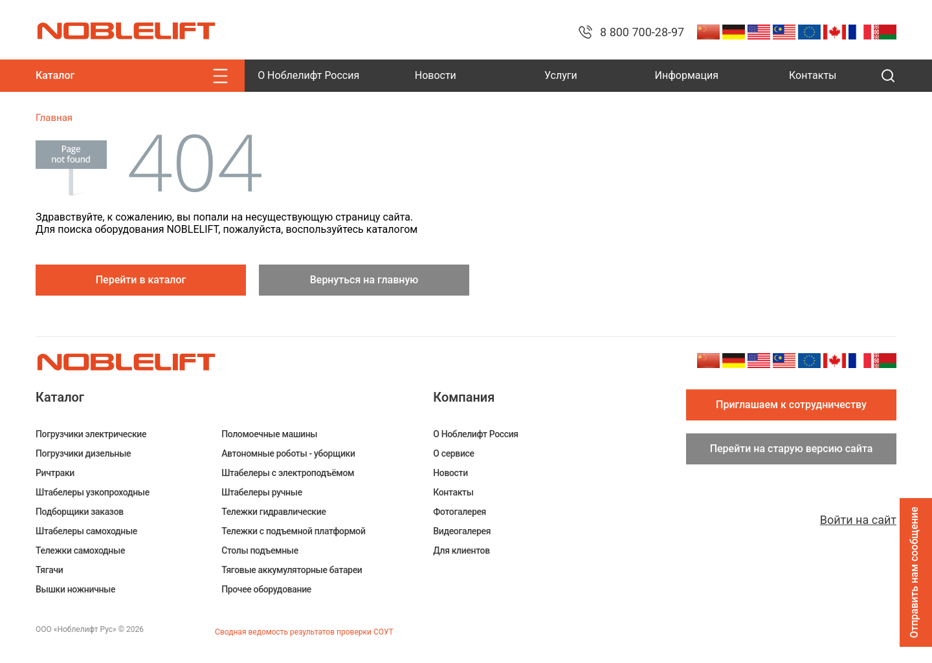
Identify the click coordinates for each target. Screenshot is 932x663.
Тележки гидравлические (273, 511)
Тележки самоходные (80, 550)
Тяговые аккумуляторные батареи (291, 570)
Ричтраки (55, 473)
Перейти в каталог (141, 280)
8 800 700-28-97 (642, 32)
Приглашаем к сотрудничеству (791, 404)
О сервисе (453, 453)
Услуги (560, 75)
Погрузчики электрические (91, 434)
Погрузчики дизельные (83, 453)
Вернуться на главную (364, 280)
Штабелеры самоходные (86, 531)
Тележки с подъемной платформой (293, 531)
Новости (435, 75)
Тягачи (49, 570)
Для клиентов (461, 550)
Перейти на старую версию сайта (791, 448)
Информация (686, 75)
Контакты (812, 75)
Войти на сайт (858, 520)
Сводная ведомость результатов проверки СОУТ (304, 631)
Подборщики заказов (80, 511)
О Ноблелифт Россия (308, 75)
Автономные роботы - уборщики (288, 453)
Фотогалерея (459, 511)
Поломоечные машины (269, 434)
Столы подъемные (259, 550)
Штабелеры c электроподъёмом (287, 473)
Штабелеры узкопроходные (93, 492)
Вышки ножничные (75, 589)
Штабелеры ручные (261, 492)
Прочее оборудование (266, 589)
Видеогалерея (462, 531)
